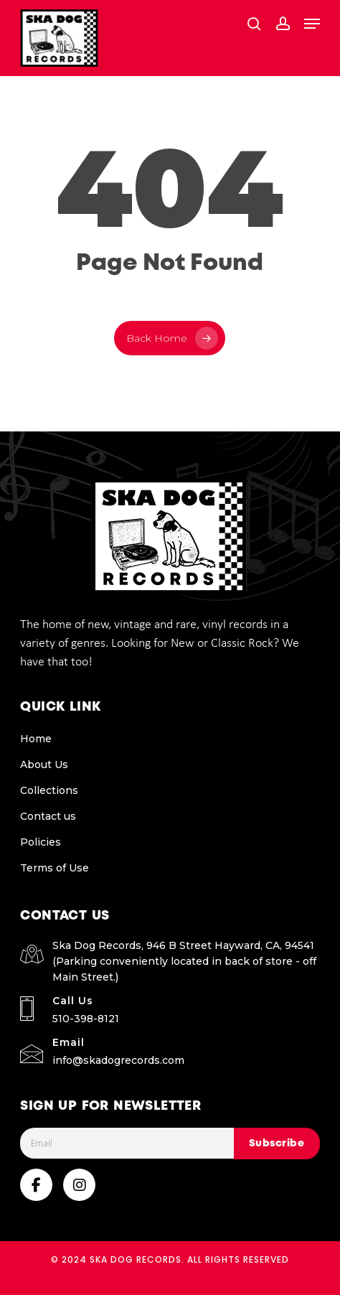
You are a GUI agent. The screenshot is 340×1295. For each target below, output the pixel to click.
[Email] (154, 1143)
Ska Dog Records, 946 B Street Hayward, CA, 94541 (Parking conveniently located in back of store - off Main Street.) (184, 961)
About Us (44, 764)
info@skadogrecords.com (118, 1060)
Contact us (48, 816)
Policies (40, 842)
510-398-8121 (85, 1018)
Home (36, 738)
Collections (49, 790)
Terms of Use (54, 867)
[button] (312, 24)
